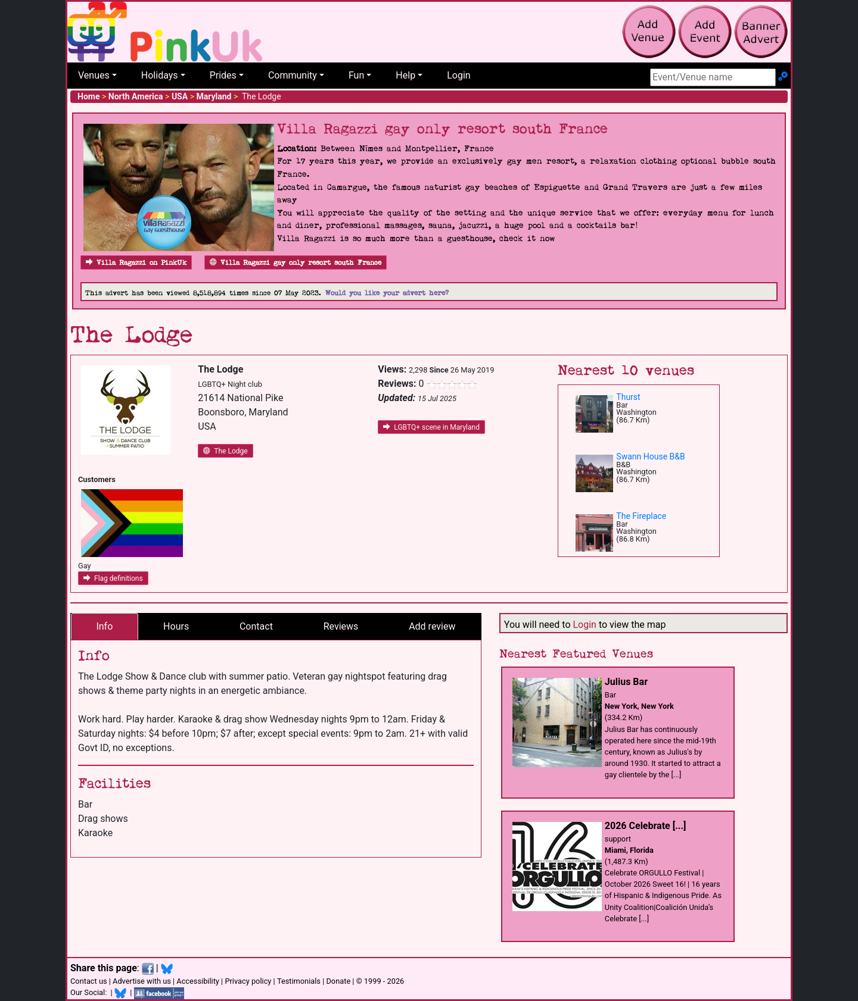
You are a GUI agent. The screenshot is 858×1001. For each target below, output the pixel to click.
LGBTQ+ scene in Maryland (431, 427)
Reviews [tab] (341, 626)
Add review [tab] (432, 626)
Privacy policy (248, 981)
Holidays (159, 75)
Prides (223, 75)
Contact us (88, 981)
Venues (94, 75)
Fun (356, 75)
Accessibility (197, 981)
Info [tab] (104, 626)
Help (405, 75)
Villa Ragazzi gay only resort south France (295, 263)
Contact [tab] (256, 626)
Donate (338, 981)
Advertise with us (142, 981)
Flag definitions (113, 578)
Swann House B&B (650, 456)
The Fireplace (641, 516)
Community (292, 75)
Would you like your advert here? (387, 293)
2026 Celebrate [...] (645, 825)
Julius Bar (626, 681)
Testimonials (299, 981)
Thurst (628, 397)
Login (458, 75)
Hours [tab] (176, 626)
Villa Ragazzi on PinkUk (136, 263)
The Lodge (225, 451)
